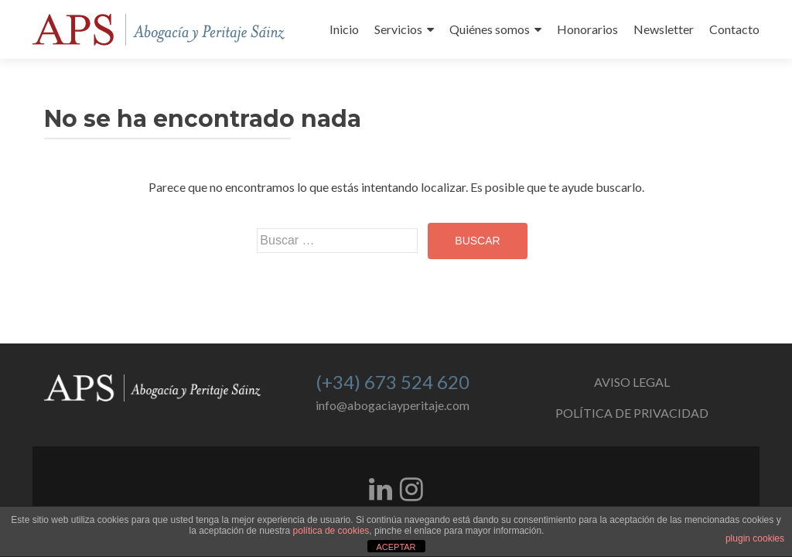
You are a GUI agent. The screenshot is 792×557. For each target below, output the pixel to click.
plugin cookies (754, 538)
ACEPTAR (395, 547)
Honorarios (587, 29)
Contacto (734, 29)
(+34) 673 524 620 (392, 382)
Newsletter (663, 29)
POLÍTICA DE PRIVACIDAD (631, 412)
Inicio (344, 29)
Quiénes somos (489, 29)
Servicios (398, 29)
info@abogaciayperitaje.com (392, 405)
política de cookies (331, 530)
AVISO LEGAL (632, 381)
